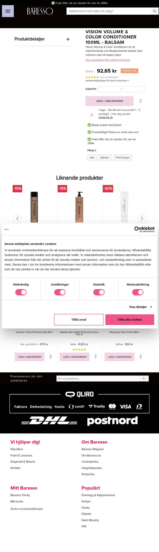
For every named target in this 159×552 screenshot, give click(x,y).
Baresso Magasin (93, 449)
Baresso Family (20, 495)
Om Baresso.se (91, 455)
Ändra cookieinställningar (26, 509)
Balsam (105, 157)
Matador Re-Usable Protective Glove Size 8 (79, 333)
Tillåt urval (78, 319)
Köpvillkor (16, 449)
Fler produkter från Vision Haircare (108, 60)
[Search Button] (155, 11)
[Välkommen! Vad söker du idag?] (109, 11)
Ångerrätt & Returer (22, 461)
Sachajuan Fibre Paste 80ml (124, 332)
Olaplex (86, 514)
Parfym (86, 501)
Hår (92, 157)
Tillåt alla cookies (130, 319)
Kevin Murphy (90, 520)
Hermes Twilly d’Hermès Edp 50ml (34, 332)
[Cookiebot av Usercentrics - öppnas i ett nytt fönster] (137, 229)
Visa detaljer (138, 307)
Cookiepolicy (90, 461)
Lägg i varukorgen (109, 101)
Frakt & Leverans (21, 455)
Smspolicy (88, 474)
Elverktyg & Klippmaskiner (98, 495)
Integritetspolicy (92, 468)
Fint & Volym (123, 157)
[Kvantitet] (121, 89)
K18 (84, 526)
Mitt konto (16, 501)
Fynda (85, 507)
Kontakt (15, 468)
